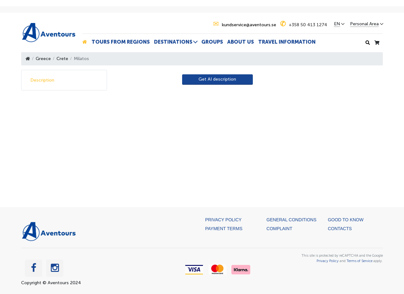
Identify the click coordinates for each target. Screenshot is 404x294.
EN (337, 24)
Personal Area (364, 24)
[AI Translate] (217, 79)
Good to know (346, 219)
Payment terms (223, 228)
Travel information (287, 42)
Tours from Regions (121, 42)
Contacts (340, 228)
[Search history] (368, 42)
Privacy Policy (223, 219)
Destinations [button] (173, 42)
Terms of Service (359, 261)
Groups (212, 42)
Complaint (279, 228)
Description (42, 80)
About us (240, 42)
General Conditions (291, 219)
